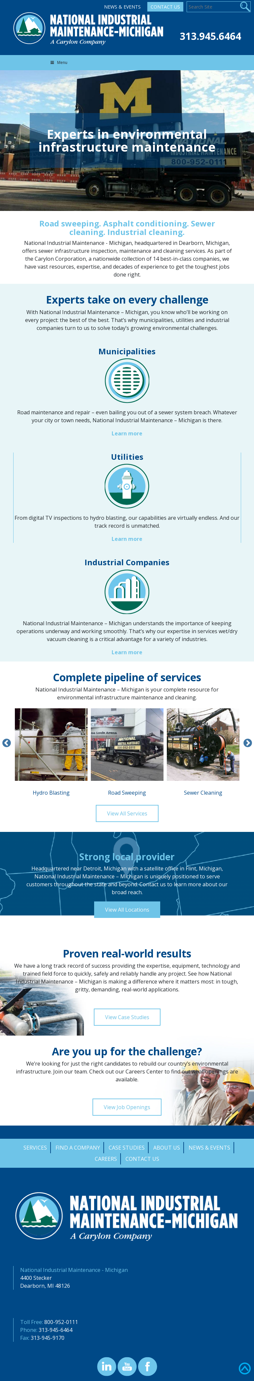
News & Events (122, 7)
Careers (106, 1158)
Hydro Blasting (51, 752)
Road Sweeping (127, 752)
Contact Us (165, 7)
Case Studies (127, 1147)
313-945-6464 (55, 1330)
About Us (166, 1147)
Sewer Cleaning (203, 752)
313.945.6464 (210, 36)
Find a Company (77, 1147)
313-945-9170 (47, 1337)
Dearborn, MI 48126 (45, 1285)
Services (35, 1147)
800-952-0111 (61, 1322)
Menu (58, 62)
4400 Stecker (36, 1277)
